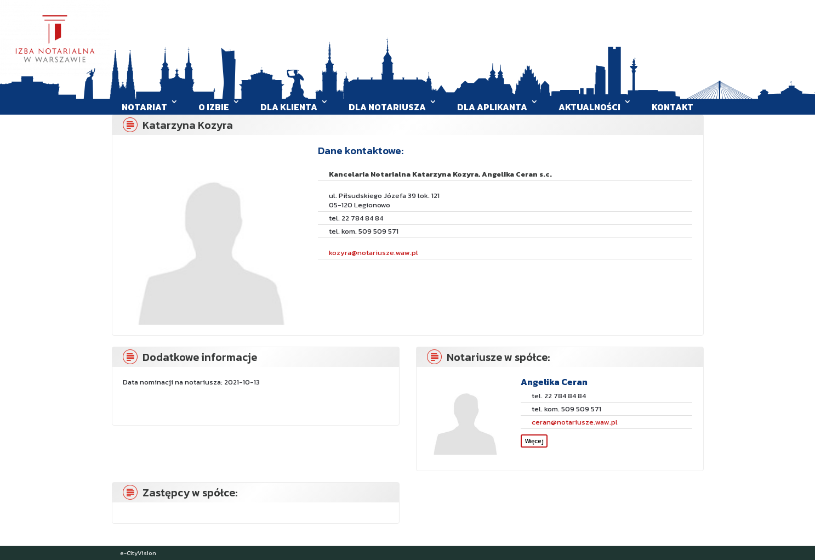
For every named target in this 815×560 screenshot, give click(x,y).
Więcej (534, 441)
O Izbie (213, 107)
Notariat (144, 107)
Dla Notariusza (387, 107)
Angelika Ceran (554, 381)
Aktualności (589, 107)
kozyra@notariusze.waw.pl (373, 252)
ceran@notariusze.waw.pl (575, 422)
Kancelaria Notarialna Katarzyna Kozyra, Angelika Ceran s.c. (440, 174)
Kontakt (672, 107)
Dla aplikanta (492, 107)
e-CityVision (138, 552)
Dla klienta (288, 107)
